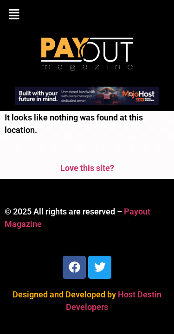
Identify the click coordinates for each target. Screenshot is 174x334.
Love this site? (87, 168)
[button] (87, 15)
